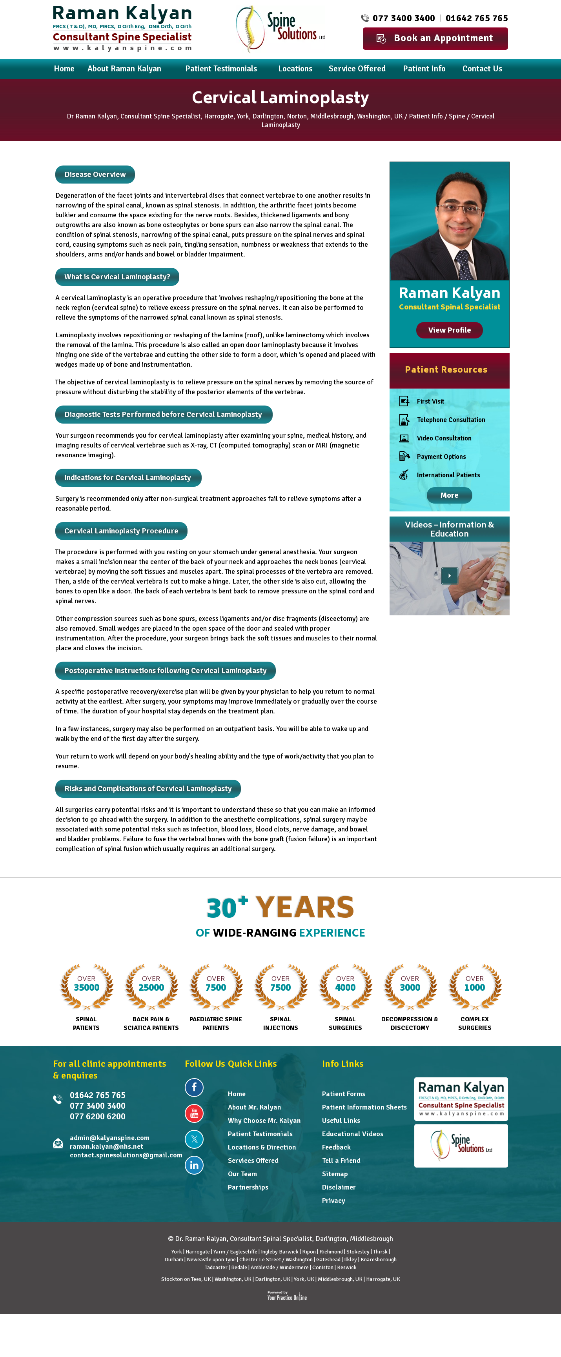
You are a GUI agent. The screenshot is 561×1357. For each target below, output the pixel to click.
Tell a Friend (341, 1160)
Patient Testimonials (260, 1134)
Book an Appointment (435, 38)
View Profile (449, 330)
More (450, 495)
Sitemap (335, 1174)
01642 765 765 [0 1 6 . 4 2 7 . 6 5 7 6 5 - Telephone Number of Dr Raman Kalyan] (477, 18)
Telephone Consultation (442, 420)
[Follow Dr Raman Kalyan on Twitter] (194, 1139)
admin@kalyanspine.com (109, 1137)
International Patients (439, 475)
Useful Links (341, 1120)
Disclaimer (339, 1187)
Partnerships (248, 1187)
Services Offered (253, 1160)
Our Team (242, 1174)
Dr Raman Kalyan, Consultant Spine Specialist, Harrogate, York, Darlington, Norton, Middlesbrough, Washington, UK (235, 116)
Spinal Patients (86, 998)
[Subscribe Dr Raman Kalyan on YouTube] (194, 1113)
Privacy (333, 1200)
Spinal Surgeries (345, 998)
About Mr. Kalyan (254, 1107)
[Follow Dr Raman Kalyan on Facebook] (194, 1087)
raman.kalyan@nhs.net (106, 1146)
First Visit (421, 401)
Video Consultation (435, 440)
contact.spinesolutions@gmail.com (126, 1155)
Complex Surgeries (475, 998)
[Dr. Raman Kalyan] (122, 27)
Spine (457, 116)
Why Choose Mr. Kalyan (264, 1120)
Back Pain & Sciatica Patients (151, 998)
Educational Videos (352, 1134)
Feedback (336, 1147)
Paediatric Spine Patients (216, 998)
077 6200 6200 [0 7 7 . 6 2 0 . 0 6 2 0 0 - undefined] (98, 1116)
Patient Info (426, 116)
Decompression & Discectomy (410, 998)
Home (237, 1094)
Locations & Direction (262, 1147)
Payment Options (432, 456)
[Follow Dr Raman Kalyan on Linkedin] (194, 1165)
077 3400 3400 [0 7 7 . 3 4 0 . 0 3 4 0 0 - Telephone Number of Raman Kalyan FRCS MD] (404, 18)
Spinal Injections (280, 998)
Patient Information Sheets (364, 1107)
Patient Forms (343, 1094)
